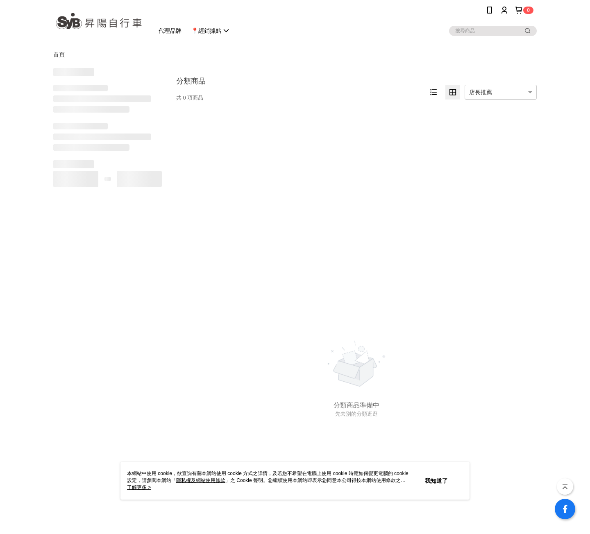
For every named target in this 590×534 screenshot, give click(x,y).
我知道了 (436, 480)
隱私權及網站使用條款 (200, 480)
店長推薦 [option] (480, 92)
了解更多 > (139, 487)
